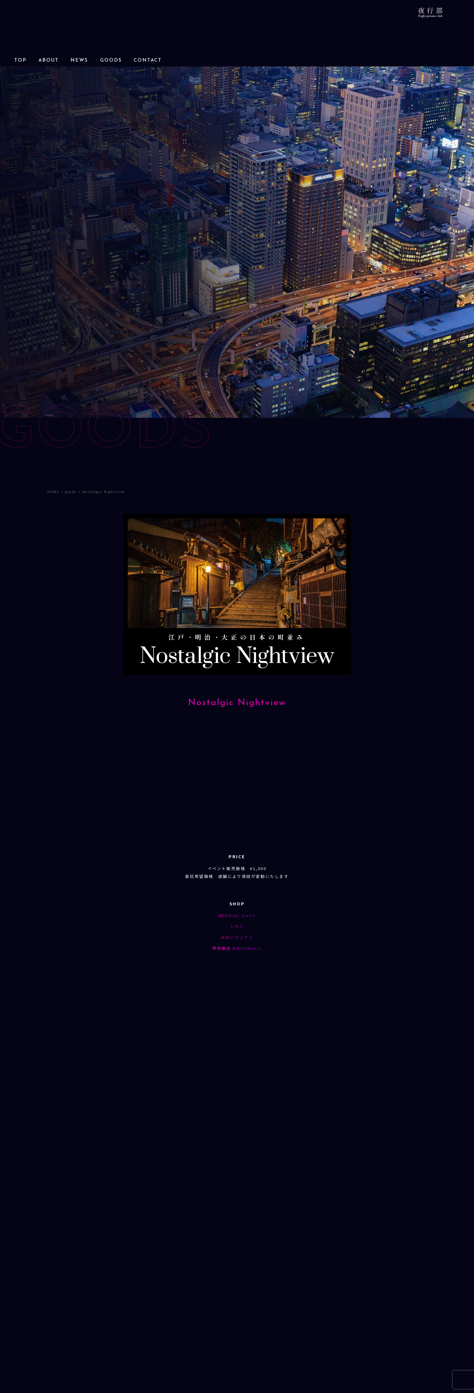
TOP (20, 60)
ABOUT (48, 60)
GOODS (111, 60)
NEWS (79, 60)
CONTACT (148, 60)
